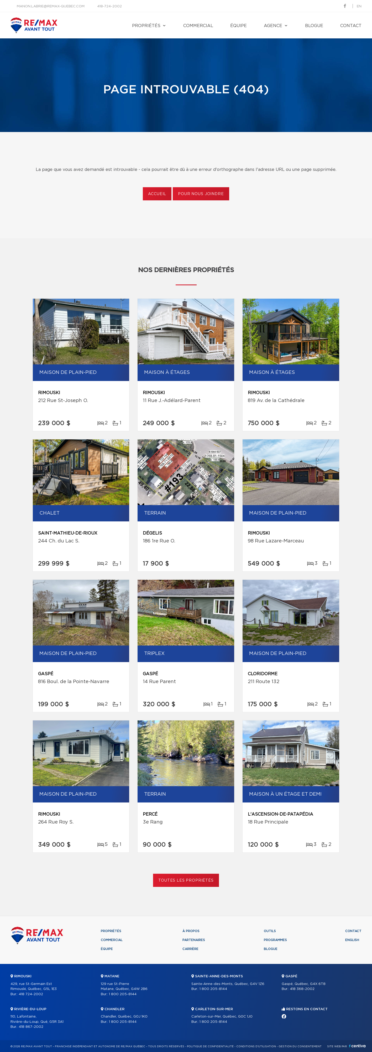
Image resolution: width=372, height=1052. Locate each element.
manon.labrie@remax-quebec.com (51, 6)
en (359, 6)
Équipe (238, 26)
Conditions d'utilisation (256, 1046)
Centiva (357, 1046)
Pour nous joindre (201, 194)
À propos (191, 931)
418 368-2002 (302, 989)
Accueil (157, 194)
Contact (350, 26)
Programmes (275, 940)
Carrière (190, 949)
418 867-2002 (31, 1027)
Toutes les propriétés (186, 880)
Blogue (314, 26)
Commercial (198, 26)
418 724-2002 (31, 994)
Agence (273, 26)
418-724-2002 (109, 6)
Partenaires (193, 940)
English (352, 940)
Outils (270, 931)
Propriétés (146, 26)
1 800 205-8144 (123, 994)
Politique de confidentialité (210, 1046)
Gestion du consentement (300, 1046)
